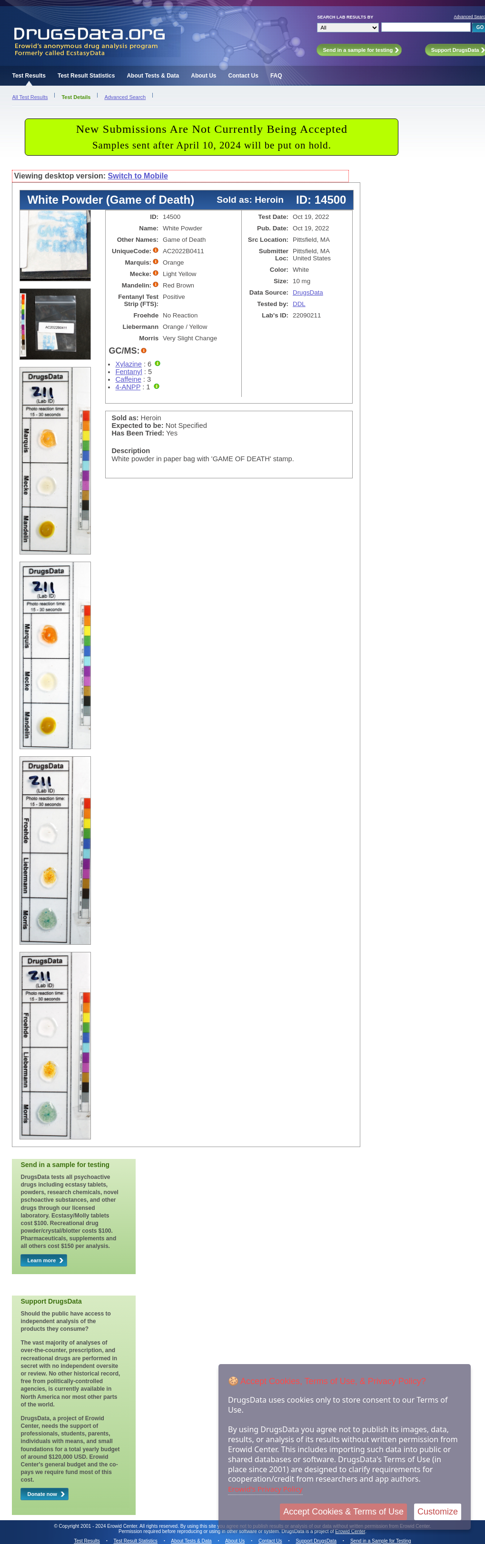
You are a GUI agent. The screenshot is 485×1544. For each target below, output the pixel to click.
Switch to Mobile (138, 176)
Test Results (28, 75)
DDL (299, 303)
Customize (437, 1511)
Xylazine (128, 364)
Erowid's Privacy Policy (265, 1489)
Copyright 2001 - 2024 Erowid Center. (99, 1526)
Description (130, 451)
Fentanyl (128, 372)
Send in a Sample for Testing (380, 1541)
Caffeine (128, 379)
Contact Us (243, 75)
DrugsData (308, 292)
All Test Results (30, 97)
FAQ (276, 75)
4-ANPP (127, 387)
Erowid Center (350, 1531)
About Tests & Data (153, 75)
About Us (203, 75)
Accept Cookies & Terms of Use (343, 1511)
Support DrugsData (316, 1541)
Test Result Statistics (86, 75)
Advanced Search (125, 97)
